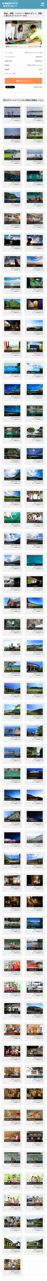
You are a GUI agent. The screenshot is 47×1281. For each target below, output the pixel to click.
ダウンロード (23, 81)
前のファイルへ (13, 46)
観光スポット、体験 (33, 13)
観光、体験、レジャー (13, 13)
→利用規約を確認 (37, 87)
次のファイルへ (34, 46)
